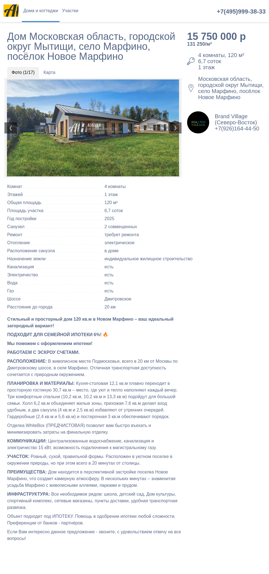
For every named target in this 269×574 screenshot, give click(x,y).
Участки (70, 10)
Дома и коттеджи (40, 10)
